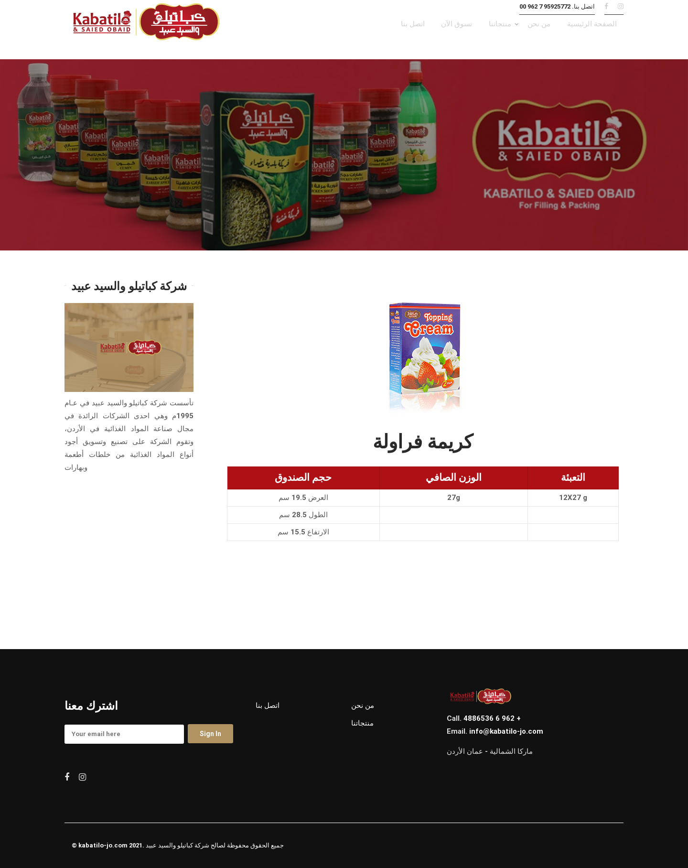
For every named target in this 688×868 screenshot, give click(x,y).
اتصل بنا (268, 706)
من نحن (362, 706)
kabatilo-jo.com (103, 845)
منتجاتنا (362, 723)
